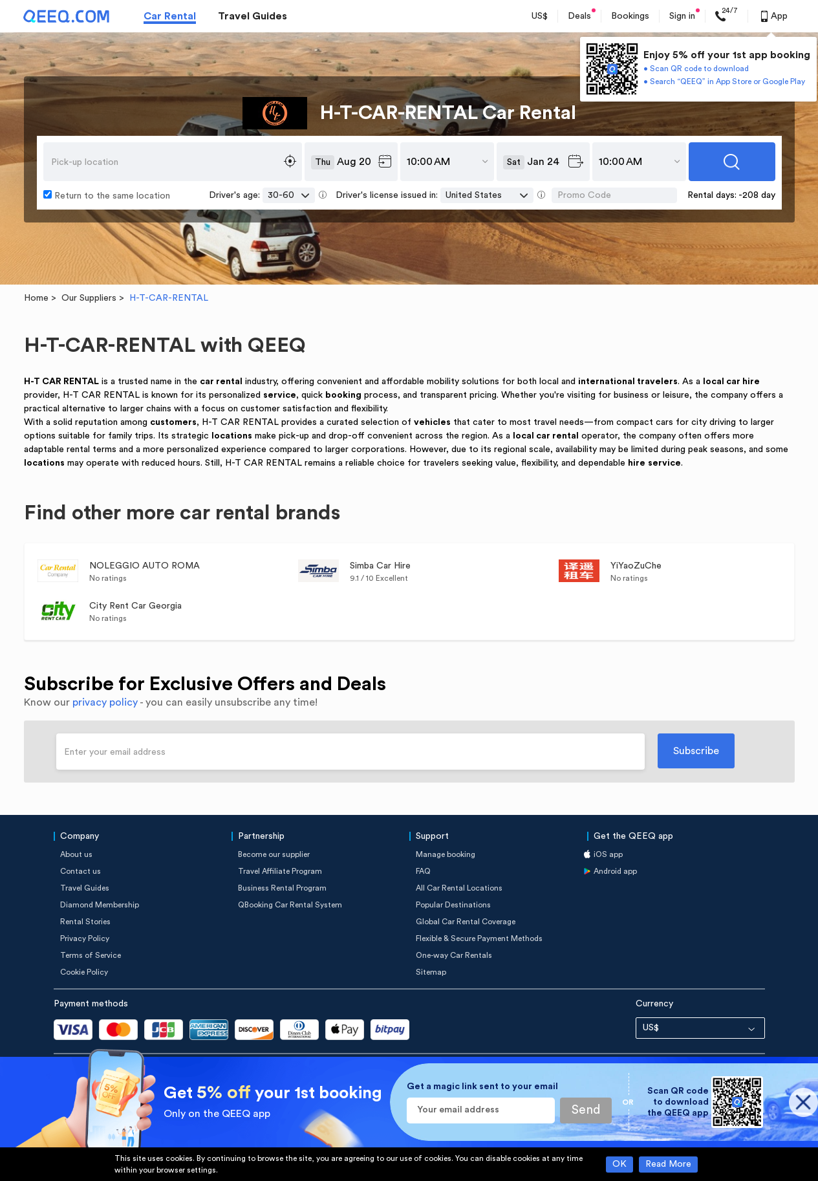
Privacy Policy (84, 938)
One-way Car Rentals (454, 955)
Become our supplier (274, 854)
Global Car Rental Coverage (465, 922)
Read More (668, 1164)
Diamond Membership (99, 905)
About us (76, 854)
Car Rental (170, 16)
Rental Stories (85, 922)
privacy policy (105, 702)
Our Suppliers (88, 298)
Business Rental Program (282, 888)
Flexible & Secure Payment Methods (479, 938)
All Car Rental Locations (459, 888)
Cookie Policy (84, 972)
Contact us (80, 871)
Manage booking (445, 854)
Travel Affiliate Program (280, 871)
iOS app (608, 854)
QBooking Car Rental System (290, 905)
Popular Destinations (453, 905)
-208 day (756, 195)
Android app (615, 871)
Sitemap (431, 972)
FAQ (423, 871)
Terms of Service (90, 955)
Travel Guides (252, 16)
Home (36, 298)
